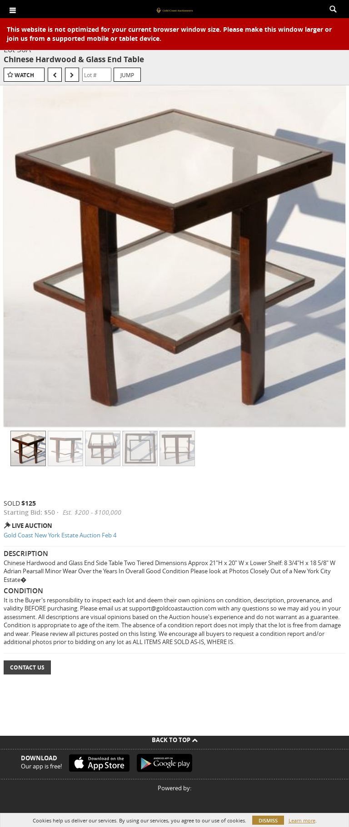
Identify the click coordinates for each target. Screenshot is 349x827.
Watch (24, 75)
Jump (127, 75)
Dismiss (268, 820)
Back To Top (175, 740)
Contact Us (27, 667)
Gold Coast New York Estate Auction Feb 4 (60, 535)
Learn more (302, 820)
